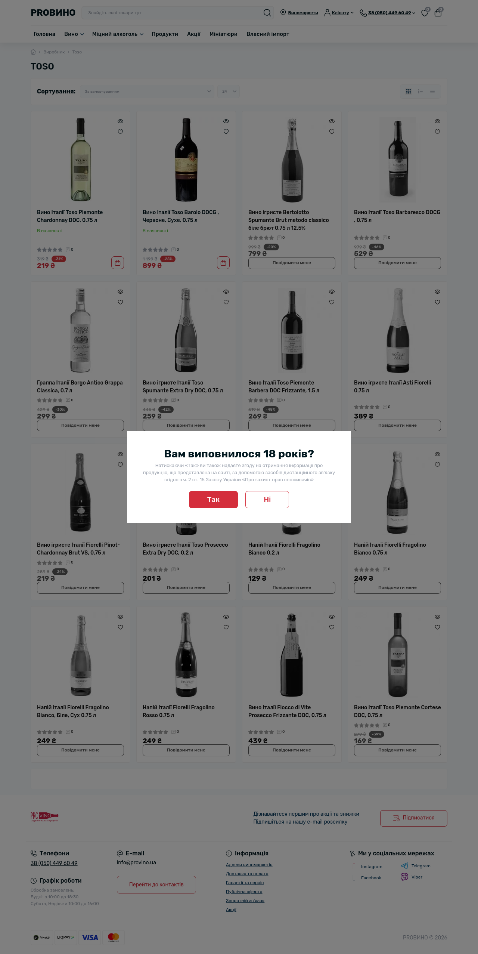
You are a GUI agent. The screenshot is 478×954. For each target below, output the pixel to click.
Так (213, 499)
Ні (267, 499)
